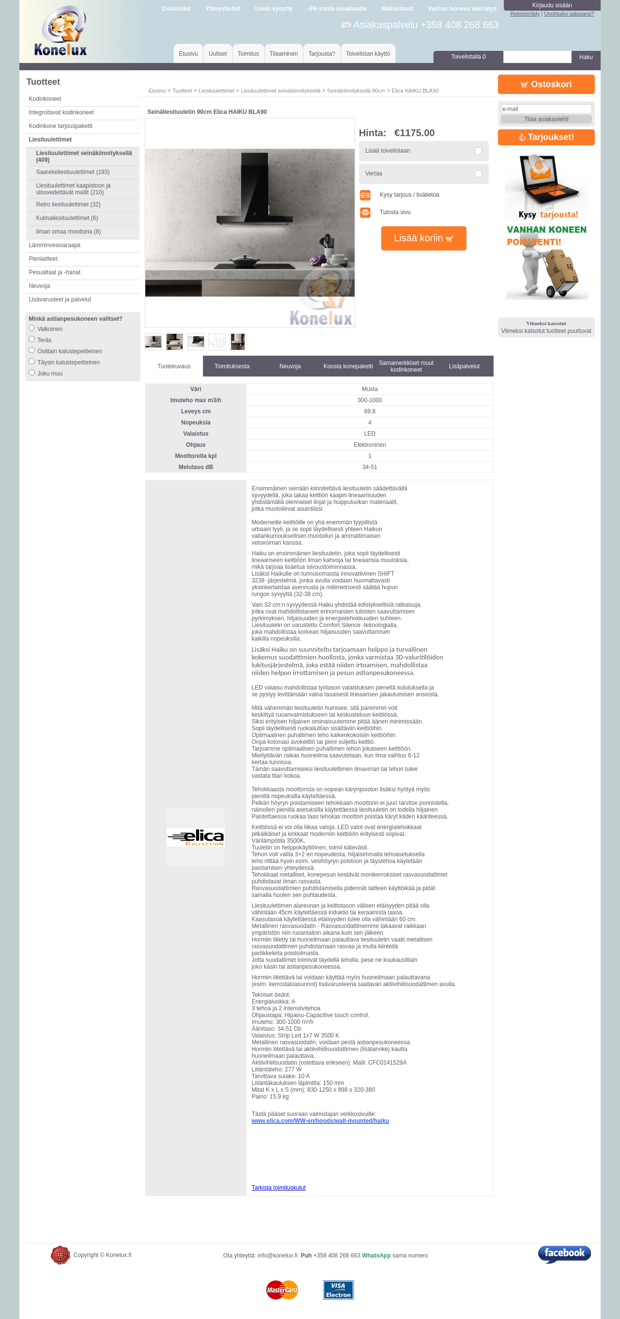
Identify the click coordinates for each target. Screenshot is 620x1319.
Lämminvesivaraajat (54, 245)
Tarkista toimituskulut (278, 1187)
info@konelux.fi (277, 1255)
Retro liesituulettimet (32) (68, 204)
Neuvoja (39, 286)
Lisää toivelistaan (387, 150)
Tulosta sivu (385, 212)
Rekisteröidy (525, 13)
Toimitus (248, 53)
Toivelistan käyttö (368, 53)
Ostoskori (546, 84)
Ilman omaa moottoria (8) (68, 231)
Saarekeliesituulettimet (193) (72, 172)
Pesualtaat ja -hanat (54, 272)
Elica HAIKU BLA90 (415, 91)
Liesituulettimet (216, 91)
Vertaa (373, 173)
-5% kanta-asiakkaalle (337, 8)
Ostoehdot (176, 8)
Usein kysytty (273, 8)
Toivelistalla (468, 56)
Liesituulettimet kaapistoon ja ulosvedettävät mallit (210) (73, 189)
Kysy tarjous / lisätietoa (399, 194)
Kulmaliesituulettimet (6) (67, 218)
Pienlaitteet (43, 258)
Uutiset (218, 53)
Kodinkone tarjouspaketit (60, 126)
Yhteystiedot (222, 8)
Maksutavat (397, 8)
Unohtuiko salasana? (569, 13)
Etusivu (188, 53)
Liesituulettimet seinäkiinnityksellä (280, 91)
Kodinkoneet (45, 98)
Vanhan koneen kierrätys (462, 8)
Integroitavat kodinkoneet (61, 112)
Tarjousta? (322, 53)
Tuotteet (182, 91)
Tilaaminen (284, 53)
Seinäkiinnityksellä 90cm (356, 91)
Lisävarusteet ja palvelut (60, 299)
